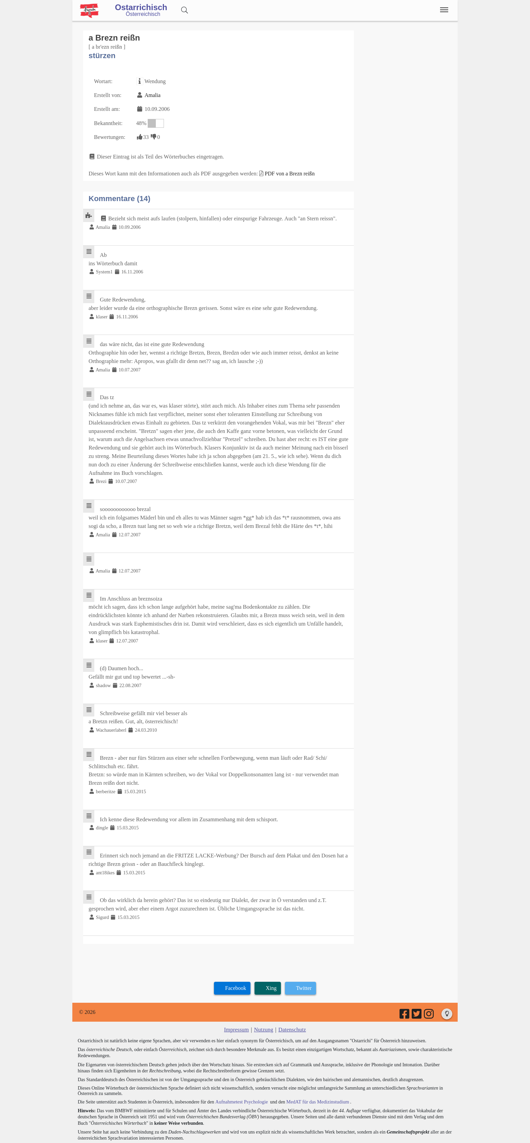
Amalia (151, 94)
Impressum (237, 1007)
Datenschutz (291, 1007)
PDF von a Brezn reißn (284, 170)
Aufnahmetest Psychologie (240, 1079)
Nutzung (263, 1007)
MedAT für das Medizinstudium (314, 1079)
